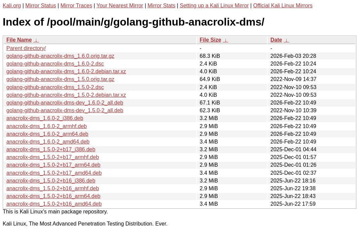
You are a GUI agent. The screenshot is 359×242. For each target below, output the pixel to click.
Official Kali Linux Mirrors (283, 5)
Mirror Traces (76, 5)
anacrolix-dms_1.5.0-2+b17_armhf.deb (52, 157)
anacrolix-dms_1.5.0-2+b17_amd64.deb (54, 173)
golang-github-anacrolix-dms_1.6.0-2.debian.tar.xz (66, 71)
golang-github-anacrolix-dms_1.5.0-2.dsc (55, 87)
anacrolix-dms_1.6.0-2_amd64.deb (47, 142)
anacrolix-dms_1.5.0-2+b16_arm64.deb (53, 196)
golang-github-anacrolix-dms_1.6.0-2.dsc (55, 64)
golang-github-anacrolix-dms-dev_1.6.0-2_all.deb (64, 103)
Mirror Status (40, 5)
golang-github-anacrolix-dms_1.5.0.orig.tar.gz (60, 79)
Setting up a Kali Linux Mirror (214, 5)
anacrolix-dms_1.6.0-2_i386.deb (44, 118)
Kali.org (12, 5)
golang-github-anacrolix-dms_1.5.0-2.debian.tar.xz (66, 95)
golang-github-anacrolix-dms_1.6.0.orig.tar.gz (60, 56)
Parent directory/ (26, 48)
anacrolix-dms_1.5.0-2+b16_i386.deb (50, 181)
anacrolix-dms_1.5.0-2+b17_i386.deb (50, 149)
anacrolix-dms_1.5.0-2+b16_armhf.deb (52, 188)
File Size (210, 40)
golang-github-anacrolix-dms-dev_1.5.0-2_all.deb (64, 110)
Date (276, 40)
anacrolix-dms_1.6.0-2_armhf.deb (46, 126)
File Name (19, 40)
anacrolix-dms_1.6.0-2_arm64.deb (47, 134)
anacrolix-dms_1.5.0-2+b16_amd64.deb (54, 204)
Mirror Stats (161, 5)
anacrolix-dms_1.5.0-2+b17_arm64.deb (53, 165)
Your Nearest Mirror (119, 5)
